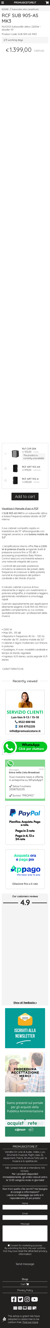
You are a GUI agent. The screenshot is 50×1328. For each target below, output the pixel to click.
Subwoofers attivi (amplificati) (25, 9)
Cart (25, 1284)
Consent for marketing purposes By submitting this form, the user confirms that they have (25, 1250)
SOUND (5, 9)
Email (25, 1213)
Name (25, 1203)
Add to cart (25, 496)
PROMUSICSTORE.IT (25, 2)
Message (25, 1223)
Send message (25, 1264)
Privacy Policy (25, 1290)
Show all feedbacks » (25, 1002)
